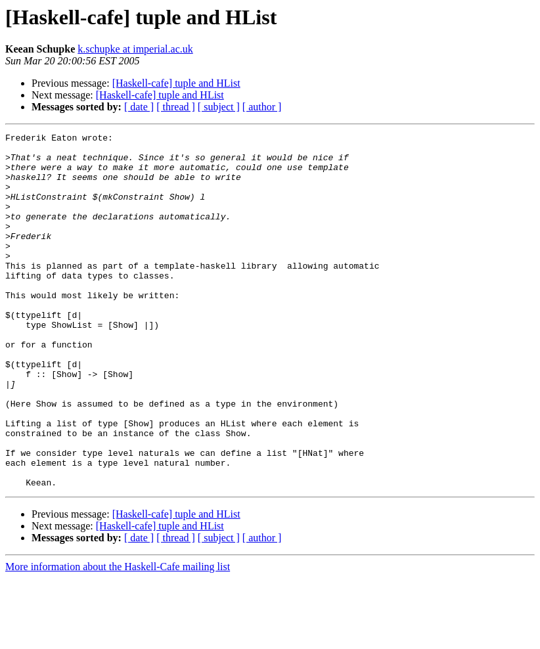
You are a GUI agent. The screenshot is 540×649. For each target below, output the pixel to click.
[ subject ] (219, 106)
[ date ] (139, 106)
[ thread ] (175, 106)
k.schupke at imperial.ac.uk (135, 49)
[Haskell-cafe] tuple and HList (176, 83)
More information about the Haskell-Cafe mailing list (117, 637)
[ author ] (262, 106)
